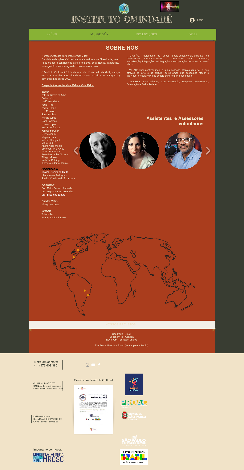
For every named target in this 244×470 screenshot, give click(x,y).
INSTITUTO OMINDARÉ (122, 19)
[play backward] (76, 151)
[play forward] (208, 151)
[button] (97, 150)
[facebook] (99, 364)
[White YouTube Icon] (93, 364)
